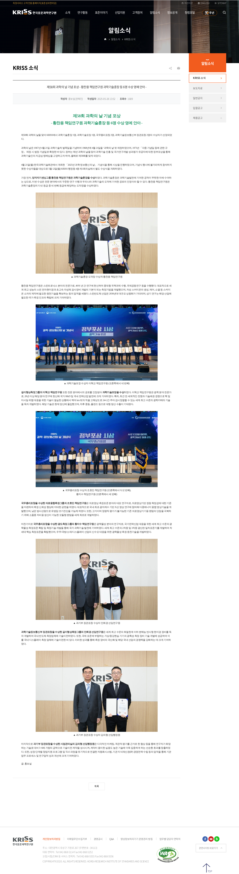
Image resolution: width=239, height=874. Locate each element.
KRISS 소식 (199, 78)
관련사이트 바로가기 (208, 848)
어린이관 (188, 3)
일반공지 (197, 98)
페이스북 (205, 839)
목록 (96, 786)
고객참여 (137, 12)
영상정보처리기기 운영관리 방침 (137, 839)
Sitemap (222, 3)
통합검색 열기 (224, 12)
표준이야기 (101, 12)
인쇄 (178, 68)
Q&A (111, 839)
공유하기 (170, 69)
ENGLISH (205, 3)
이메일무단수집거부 (77, 839)
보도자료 (197, 88)
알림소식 (155, 12)
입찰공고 (197, 108)
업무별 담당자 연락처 (169, 839)
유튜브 (211, 839)
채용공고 (197, 118)
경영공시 (98, 839)
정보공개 (172, 12)
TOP (210, 870)
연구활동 (82, 12)
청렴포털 (190, 12)
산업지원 (120, 12)
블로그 (216, 839)
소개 (67, 12)
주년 (211, 12)
